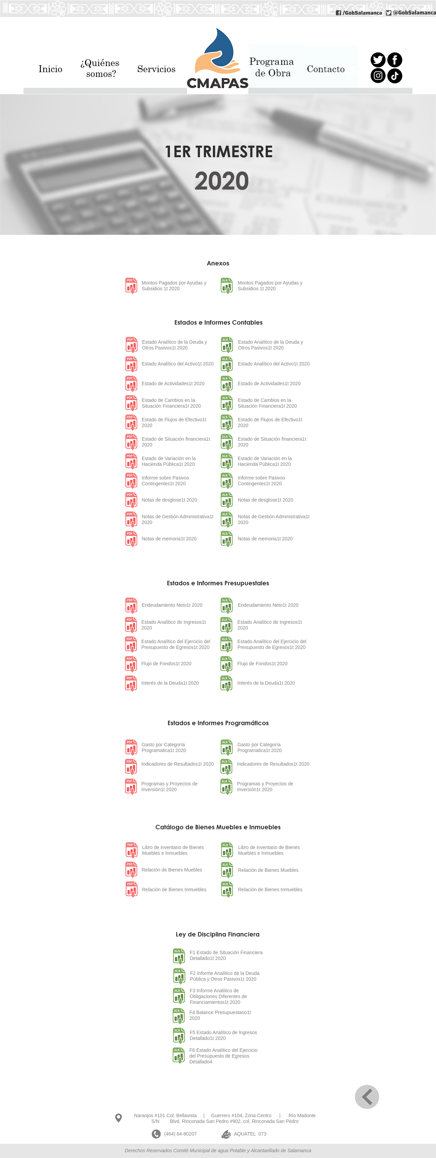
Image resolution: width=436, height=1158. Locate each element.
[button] (105, 70)
